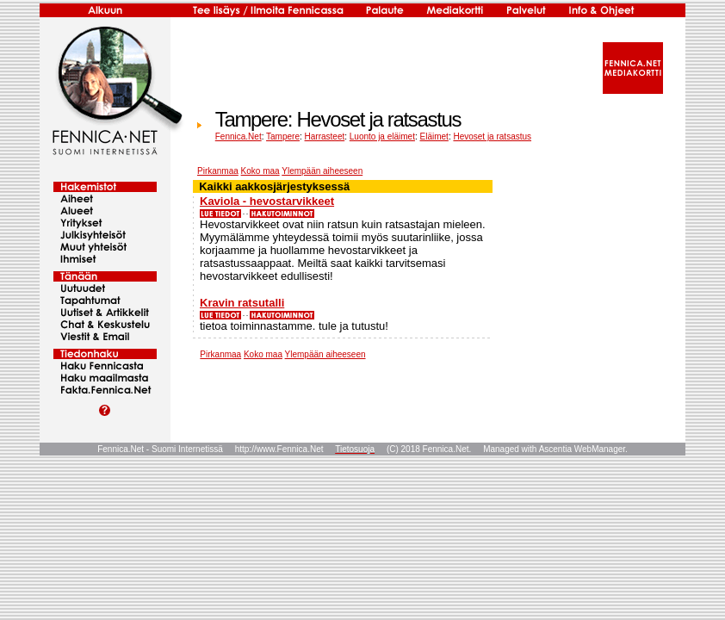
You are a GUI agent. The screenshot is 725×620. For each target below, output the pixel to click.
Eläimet (434, 136)
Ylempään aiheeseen (322, 171)
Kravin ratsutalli (242, 302)
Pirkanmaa (218, 171)
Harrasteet (325, 136)
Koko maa (260, 171)
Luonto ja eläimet (382, 136)
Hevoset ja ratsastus (492, 136)
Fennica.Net (238, 136)
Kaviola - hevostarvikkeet (267, 201)
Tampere (283, 136)
